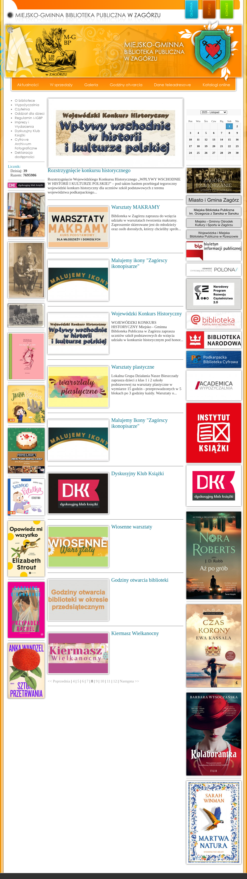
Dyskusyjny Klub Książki (27, 133)
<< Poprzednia (59, 681)
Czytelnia (22, 109)
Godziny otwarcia (126, 84)
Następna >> (129, 681)
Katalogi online (216, 84)
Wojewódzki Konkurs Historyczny (146, 313)
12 (115, 681)
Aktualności (27, 84)
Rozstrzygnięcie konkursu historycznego (89, 170)
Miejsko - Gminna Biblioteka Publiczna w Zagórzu (89, 11)
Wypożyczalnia (27, 105)
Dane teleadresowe (172, 84)
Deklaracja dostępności (24, 154)
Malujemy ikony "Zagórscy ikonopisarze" (139, 263)
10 (102, 681)
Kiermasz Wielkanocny (135, 633)
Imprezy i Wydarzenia (24, 124)
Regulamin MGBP (29, 118)
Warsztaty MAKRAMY (135, 207)
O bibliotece (25, 100)
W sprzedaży (61, 84)
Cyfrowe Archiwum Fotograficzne (26, 143)
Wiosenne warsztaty (131, 526)
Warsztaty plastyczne (132, 367)
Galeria (91, 84)
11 (108, 681)
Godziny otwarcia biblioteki (139, 580)
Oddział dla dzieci (30, 113)
